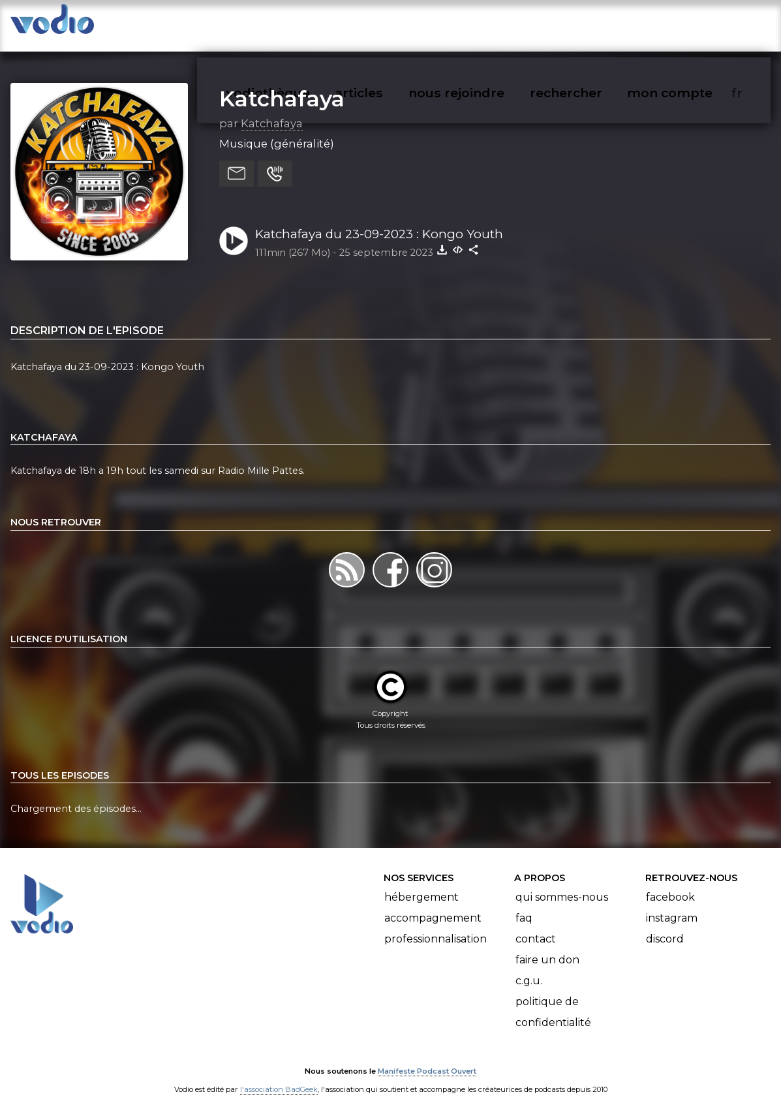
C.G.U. (528, 968)
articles (388, 23)
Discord (665, 926)
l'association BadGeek (279, 1076)
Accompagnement (433, 905)
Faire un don (547, 947)
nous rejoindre (483, 23)
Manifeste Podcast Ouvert (427, 1058)
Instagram (671, 905)
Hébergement (421, 885)
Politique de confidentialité (553, 999)
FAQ (523, 905)
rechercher (589, 23)
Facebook (670, 885)
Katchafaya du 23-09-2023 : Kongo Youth (379, 220)
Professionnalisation (435, 926)
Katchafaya (282, 85)
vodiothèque (299, 23)
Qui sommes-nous (561, 885)
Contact (535, 926)
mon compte (691, 23)
